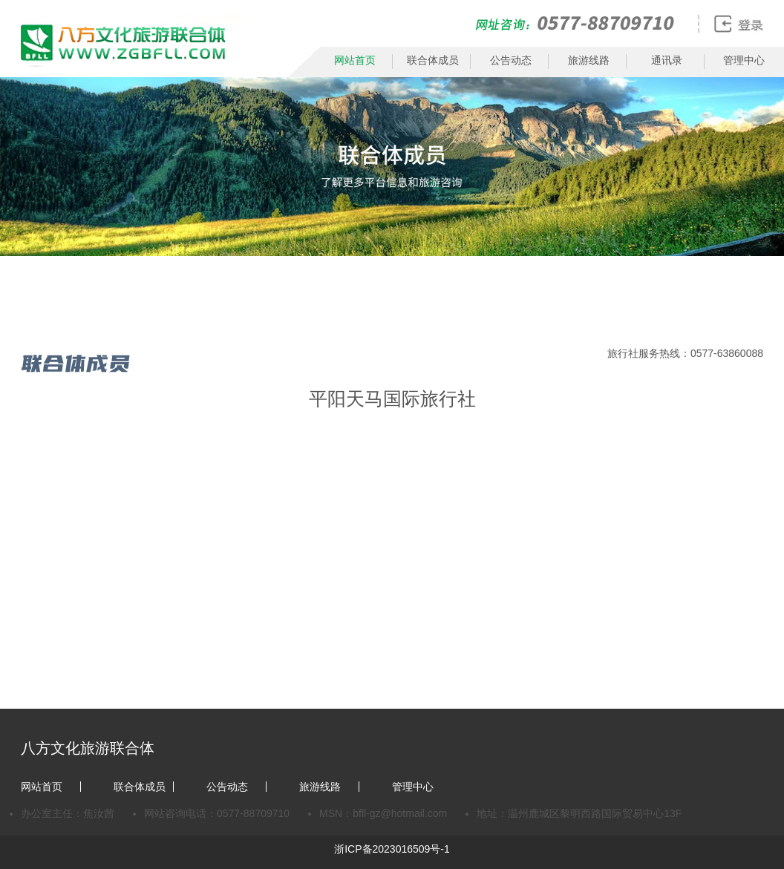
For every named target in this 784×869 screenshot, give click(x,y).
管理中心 (744, 60)
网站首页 (355, 60)
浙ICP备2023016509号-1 (392, 849)
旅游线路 (589, 60)
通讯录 (666, 60)
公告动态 (511, 60)
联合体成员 (433, 60)
